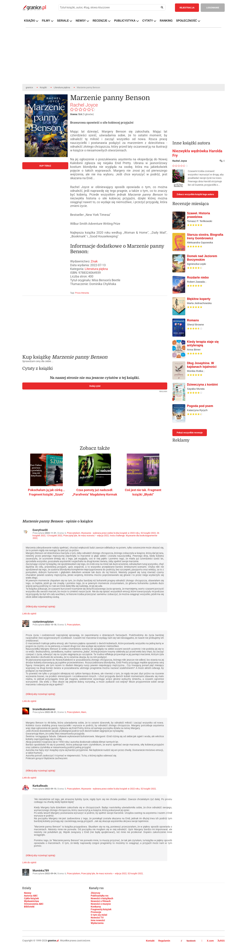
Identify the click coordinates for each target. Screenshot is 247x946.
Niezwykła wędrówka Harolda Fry (197, 153)
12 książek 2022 (54, 535)
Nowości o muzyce (101, 903)
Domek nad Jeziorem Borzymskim (202, 257)
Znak (94, 261)
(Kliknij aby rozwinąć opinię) (40, 606)
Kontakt (150, 940)
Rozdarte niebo (198, 277)
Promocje (96, 912)
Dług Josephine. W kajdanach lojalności (201, 364)
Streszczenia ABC (33, 903)
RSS (221, 940)
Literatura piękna (62, 87)
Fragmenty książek (101, 909)
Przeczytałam (73, 533)
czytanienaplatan (43, 621)
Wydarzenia (97, 923)
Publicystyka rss (99, 895)
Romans (193, 320)
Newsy (27, 893)
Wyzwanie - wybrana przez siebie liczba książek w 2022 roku (110, 533)
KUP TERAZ (45, 165)
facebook (188, 941)
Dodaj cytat (94, 386)
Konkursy (96, 906)
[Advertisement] (94, 323)
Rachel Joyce (84, 105)
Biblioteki (29, 906)
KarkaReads (40, 785)
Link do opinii (29, 613)
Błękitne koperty (198, 299)
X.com (208, 940)
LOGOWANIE (212, 7)
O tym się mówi (99, 914)
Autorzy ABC (31, 895)
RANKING (166, 20)
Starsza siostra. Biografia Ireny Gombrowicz (205, 236)
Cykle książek (31, 898)
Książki (43, 87)
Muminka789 (41, 870)
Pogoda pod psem (200, 406)
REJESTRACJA (187, 7)
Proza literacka (82, 293)
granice (29, 87)
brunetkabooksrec (44, 709)
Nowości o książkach (102, 898)
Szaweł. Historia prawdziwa (198, 215)
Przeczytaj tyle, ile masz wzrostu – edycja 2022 (86, 535)
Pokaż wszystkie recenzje (190, 432)
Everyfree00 (40, 530)
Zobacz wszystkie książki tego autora (195, 194)
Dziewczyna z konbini (202, 384)
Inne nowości (98, 920)
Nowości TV (97, 917)
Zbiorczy (95, 893)
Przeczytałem (73, 712)
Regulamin (164, 940)
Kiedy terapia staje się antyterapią (203, 343)
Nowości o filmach (101, 901)
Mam (83, 712)
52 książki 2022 (148, 533)
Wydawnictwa (31, 901)
